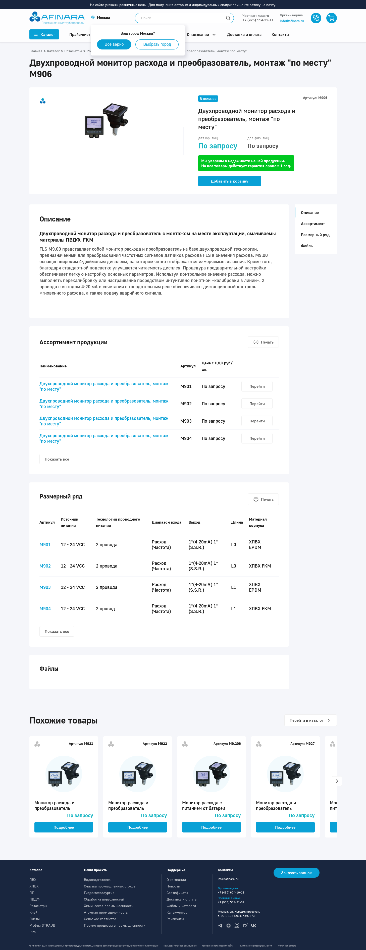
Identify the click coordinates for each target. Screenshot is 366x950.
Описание (308, 212)
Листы (34, 919)
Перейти (257, 386)
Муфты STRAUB (42, 925)
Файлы (307, 245)
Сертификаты (177, 892)
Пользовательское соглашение (180, 945)
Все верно (114, 44)
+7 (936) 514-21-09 (231, 902)
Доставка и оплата (181, 899)
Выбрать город (157, 44)
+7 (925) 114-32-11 (258, 20)
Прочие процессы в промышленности (114, 925)
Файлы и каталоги (181, 906)
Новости (173, 886)
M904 (45, 608)
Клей (33, 912)
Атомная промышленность (106, 912)
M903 (45, 587)
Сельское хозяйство (100, 919)
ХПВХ (34, 886)
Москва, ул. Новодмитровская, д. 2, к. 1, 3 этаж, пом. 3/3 (239, 914)
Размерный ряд (315, 234)
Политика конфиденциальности (255, 945)
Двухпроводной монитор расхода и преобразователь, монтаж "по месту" (104, 386)
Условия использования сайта (218, 945)
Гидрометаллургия (99, 892)
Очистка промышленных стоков (109, 886)
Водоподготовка (97, 879)
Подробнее (64, 827)
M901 (45, 544)
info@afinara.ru (292, 21)
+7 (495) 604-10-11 (231, 892)
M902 (45, 566)
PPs (32, 932)
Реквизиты (175, 919)
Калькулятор (177, 912)
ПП (31, 892)
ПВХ (32, 879)
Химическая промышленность (108, 906)
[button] (100, 17)
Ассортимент (313, 223)
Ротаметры (38, 906)
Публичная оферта (286, 945)
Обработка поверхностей (104, 899)
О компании (176, 879)
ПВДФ (34, 899)
